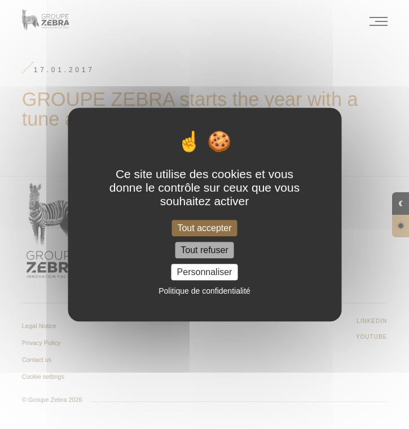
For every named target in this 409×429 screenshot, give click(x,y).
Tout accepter (204, 228)
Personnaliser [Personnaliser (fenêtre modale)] (204, 272)
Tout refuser (204, 250)
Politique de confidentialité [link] (204, 290)
